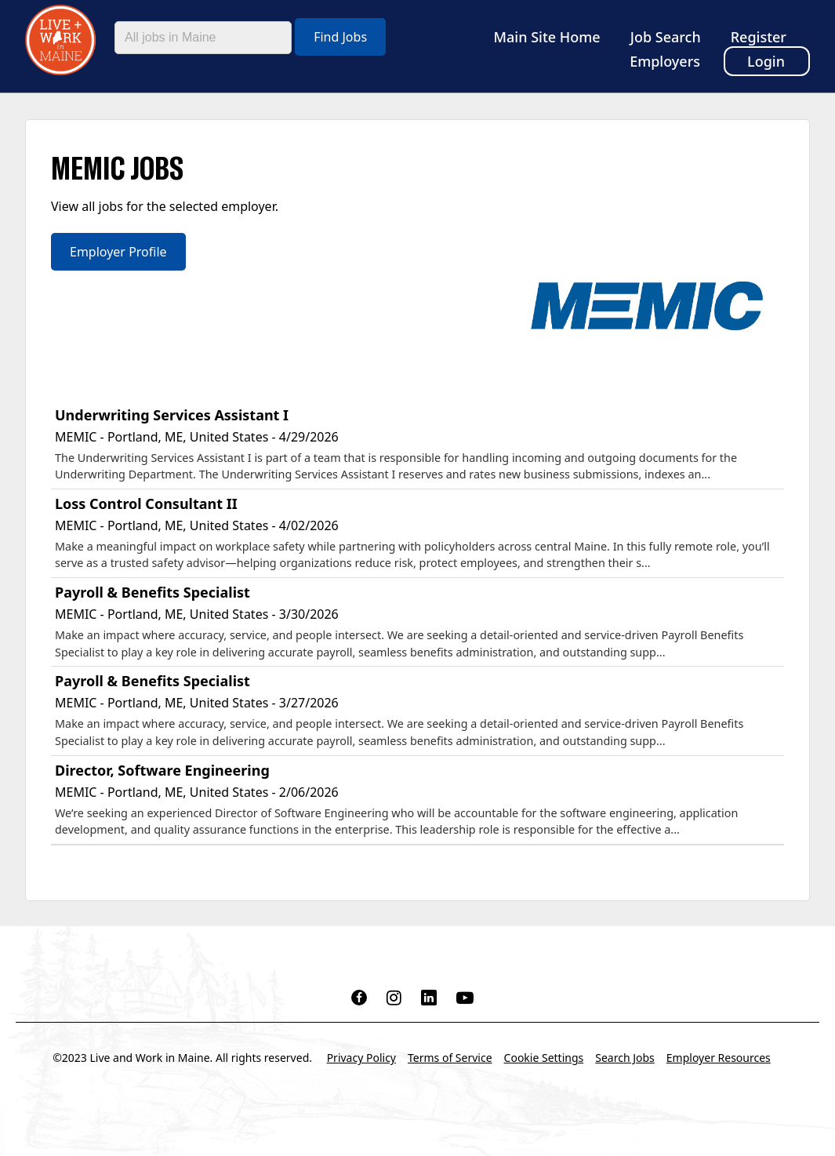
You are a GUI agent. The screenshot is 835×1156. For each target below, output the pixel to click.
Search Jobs (625, 1057)
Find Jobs (340, 36)
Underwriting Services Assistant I (172, 414)
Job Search (665, 36)
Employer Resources (718, 1057)
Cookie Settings (544, 1057)
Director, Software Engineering (162, 770)
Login (766, 61)
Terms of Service (450, 1057)
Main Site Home (547, 36)
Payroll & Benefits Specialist (152, 592)
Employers (665, 61)
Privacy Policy (361, 1057)
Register (758, 36)
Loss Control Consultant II (146, 503)
